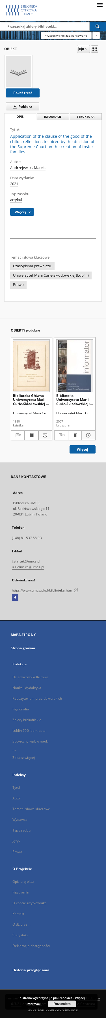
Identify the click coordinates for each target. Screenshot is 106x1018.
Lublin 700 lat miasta (29, 730)
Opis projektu (23, 881)
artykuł (16, 199)
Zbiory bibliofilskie (26, 719)
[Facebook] (15, 597)
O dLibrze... (21, 924)
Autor (16, 798)
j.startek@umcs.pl (26, 561)
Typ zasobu (21, 830)
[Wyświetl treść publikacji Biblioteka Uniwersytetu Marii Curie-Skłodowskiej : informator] (75, 435)
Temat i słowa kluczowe (31, 808)
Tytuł (16, 787)
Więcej (82, 449)
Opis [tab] (20, 117)
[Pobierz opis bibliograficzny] (18, 435)
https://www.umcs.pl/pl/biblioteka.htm (45, 590)
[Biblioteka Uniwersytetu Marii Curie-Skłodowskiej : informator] (75, 366)
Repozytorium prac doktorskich (37, 698)
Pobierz (21, 106)
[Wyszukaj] (98, 26)
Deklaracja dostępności (31, 945)
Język (16, 841)
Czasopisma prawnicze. (32, 266)
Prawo (18, 284)
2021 (14, 183)
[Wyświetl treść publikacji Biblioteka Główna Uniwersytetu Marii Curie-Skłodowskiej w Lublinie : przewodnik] (31, 435)
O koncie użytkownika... (30, 903)
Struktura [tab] (85, 117)
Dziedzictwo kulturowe (30, 677)
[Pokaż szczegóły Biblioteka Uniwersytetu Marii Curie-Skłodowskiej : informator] (87, 435)
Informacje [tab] (53, 117)
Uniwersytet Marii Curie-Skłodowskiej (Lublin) (51, 275)
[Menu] (99, 4)
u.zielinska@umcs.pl (28, 566)
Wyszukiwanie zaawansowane (66, 35)
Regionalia (20, 709)
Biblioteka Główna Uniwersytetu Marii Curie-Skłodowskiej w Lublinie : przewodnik (31, 399)
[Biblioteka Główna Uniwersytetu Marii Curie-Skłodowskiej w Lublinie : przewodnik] (31, 366)
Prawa (17, 851)
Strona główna (23, 648)
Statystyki (20, 935)
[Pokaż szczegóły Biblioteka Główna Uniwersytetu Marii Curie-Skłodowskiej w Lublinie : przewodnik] (44, 435)
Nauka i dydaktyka (27, 687)
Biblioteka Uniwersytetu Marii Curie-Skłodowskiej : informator (73, 399)
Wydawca (20, 819)
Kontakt (18, 913)
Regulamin (20, 892)
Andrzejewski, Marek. (28, 167)
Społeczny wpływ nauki (30, 741)
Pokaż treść (22, 92)
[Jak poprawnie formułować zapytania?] (96, 35)
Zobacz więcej (23, 757)
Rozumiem (62, 1004)
